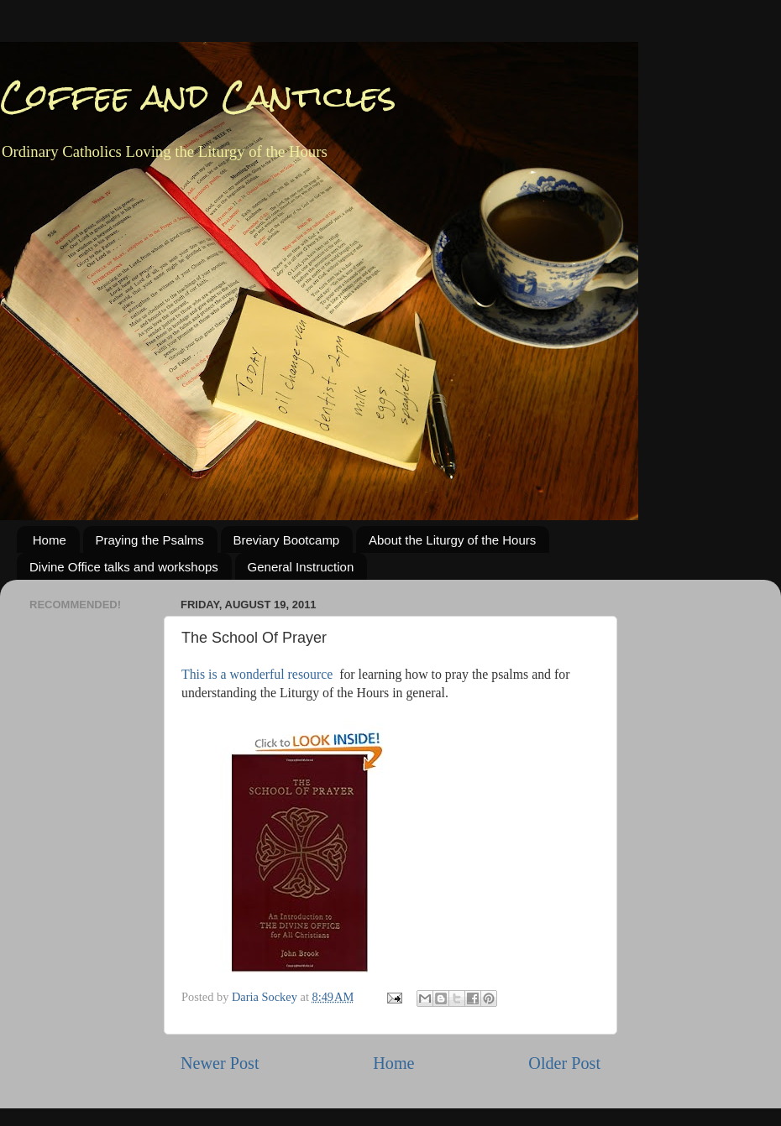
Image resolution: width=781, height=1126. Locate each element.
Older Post (564, 1063)
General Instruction (301, 567)
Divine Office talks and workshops (123, 567)
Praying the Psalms (150, 540)
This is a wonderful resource (257, 674)
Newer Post (220, 1063)
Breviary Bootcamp (286, 540)
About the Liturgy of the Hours (452, 540)
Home (49, 540)
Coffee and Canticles (198, 96)
